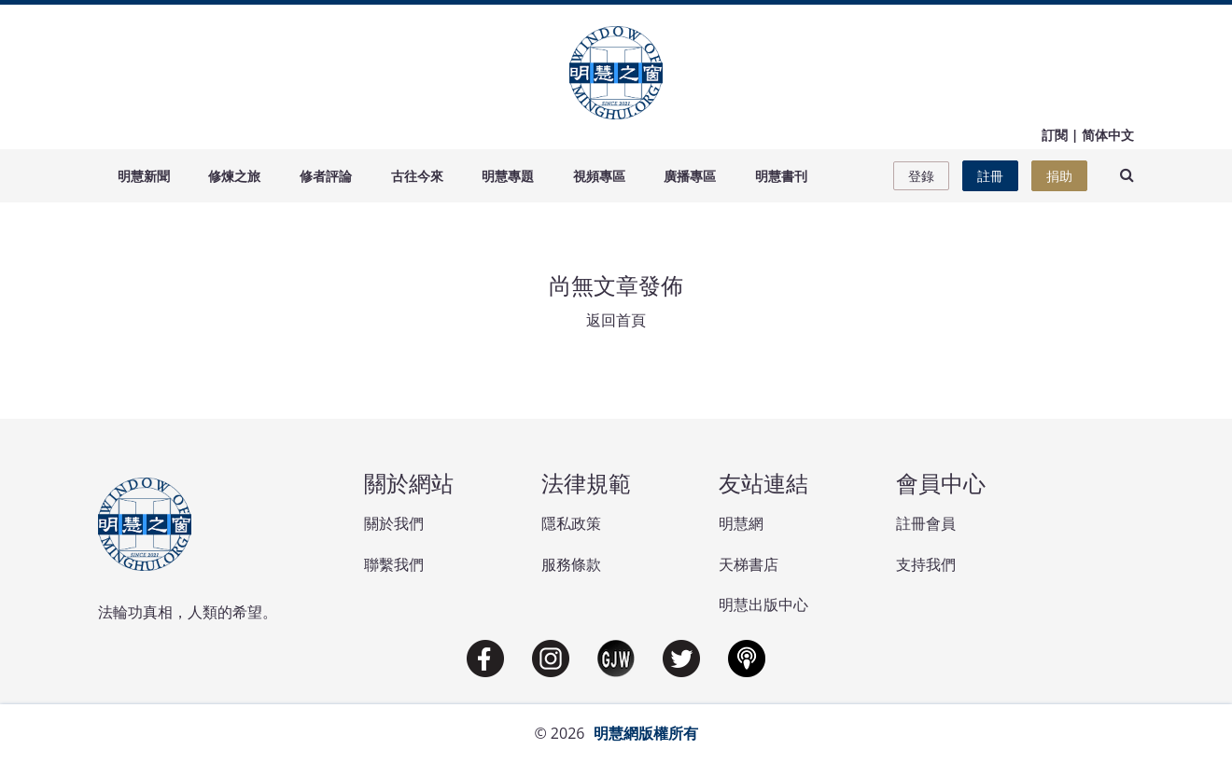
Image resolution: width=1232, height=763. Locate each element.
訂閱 (1055, 135)
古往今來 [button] (417, 176)
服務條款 (571, 564)
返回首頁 (616, 320)
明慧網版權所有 (646, 733)
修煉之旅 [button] (234, 176)
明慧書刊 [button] (781, 176)
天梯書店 (748, 564)
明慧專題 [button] (508, 176)
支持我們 (926, 564)
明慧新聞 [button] (144, 176)
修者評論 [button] (326, 176)
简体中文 (1108, 135)
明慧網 (741, 523)
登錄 (921, 176)
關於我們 (394, 523)
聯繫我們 (394, 564)
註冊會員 (926, 523)
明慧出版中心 (763, 604)
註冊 (990, 176)
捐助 (1059, 176)
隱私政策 (571, 523)
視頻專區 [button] (599, 176)
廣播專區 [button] (690, 176)
